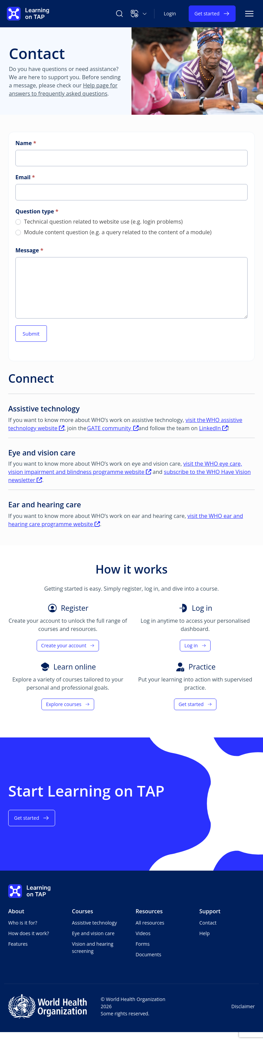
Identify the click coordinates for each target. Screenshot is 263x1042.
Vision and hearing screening (92, 947)
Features (18, 944)
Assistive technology (94, 922)
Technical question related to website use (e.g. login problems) (99, 221)
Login (170, 13)
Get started (212, 13)
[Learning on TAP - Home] (28, 13)
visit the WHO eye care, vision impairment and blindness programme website (125, 468)
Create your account (68, 645)
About (16, 911)
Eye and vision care (93, 933)
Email (25, 177)
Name (25, 143)
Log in (195, 645)
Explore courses (68, 704)
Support (210, 911)
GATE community (112, 428)
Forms (143, 944)
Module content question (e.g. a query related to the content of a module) (113, 232)
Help (204, 933)
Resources (149, 911)
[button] (138, 13)
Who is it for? (22, 922)
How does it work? (28, 933)
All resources (150, 922)
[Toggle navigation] (249, 13)
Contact (207, 922)
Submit (31, 333)
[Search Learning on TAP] (119, 13)
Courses (82, 911)
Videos (143, 933)
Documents (148, 954)
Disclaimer (243, 1006)
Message (29, 250)
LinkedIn (213, 428)
